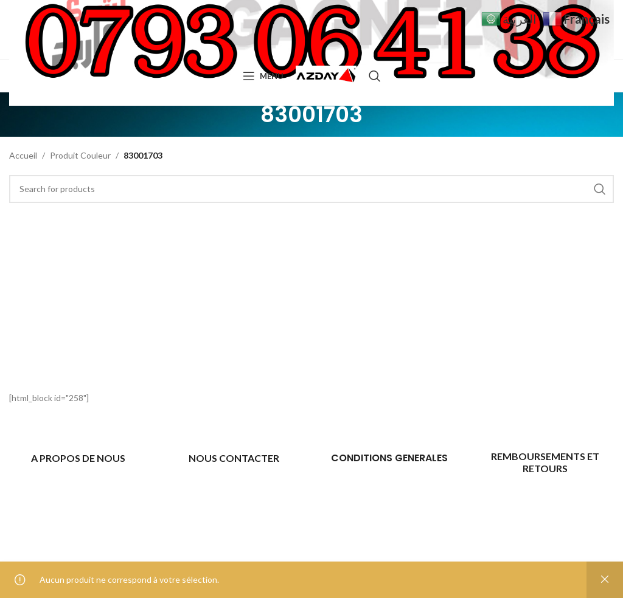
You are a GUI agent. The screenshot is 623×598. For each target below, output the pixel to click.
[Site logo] (326, 75)
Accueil (23, 155)
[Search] (375, 76)
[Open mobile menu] (263, 76)
